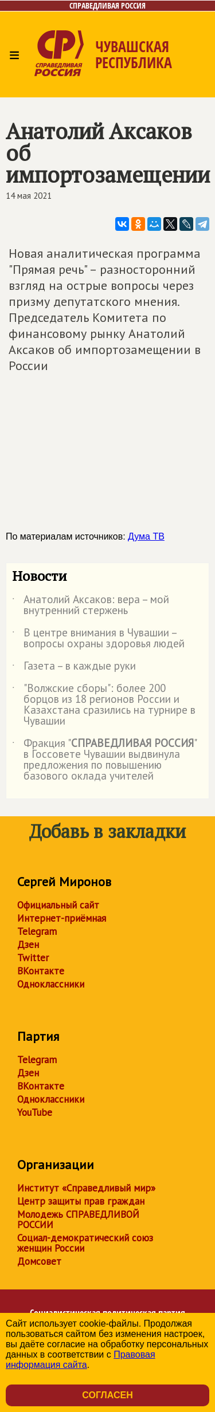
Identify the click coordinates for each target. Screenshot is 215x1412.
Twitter (33, 958)
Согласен (107, 1395)
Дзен (28, 944)
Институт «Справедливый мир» (86, 1188)
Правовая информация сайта (80, 1360)
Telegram (37, 931)
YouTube (34, 1112)
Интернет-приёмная (61, 918)
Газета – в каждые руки (74, 667)
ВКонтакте (40, 971)
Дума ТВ (146, 536)
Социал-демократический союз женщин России (85, 1243)
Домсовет (39, 1261)
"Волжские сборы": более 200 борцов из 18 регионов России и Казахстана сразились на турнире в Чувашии (104, 705)
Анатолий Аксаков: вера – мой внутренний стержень (90, 605)
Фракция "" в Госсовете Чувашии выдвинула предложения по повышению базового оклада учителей (104, 760)
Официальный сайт (58, 905)
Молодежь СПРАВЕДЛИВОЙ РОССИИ (78, 1219)
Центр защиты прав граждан (80, 1201)
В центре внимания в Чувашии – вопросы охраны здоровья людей (98, 638)
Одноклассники (50, 984)
